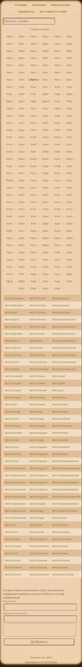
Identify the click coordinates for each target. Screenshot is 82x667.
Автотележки (60, 440)
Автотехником (61, 560)
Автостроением (39, 546)
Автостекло (12, 447)
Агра (69, 87)
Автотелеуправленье (65, 489)
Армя (57, 238)
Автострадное (38, 461)
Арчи (33, 252)
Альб (33, 144)
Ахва (33, 281)
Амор (33, 159)
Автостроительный (64, 369)
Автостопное (13, 574)
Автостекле (12, 440)
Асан (45, 252)
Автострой (58, 376)
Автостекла (12, 418)
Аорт (9, 216)
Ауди (33, 274)
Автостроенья (61, 305)
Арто (33, 245)
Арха (57, 245)
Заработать (26, 11)
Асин (69, 252)
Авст (45, 58)
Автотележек (60, 404)
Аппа (69, 216)
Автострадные (38, 489)
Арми (45, 238)
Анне (33, 180)
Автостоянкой (38, 390)
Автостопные (37, 319)
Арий (57, 231)
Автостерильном (15, 496)
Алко (22, 137)
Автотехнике (60, 546)
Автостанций (13, 390)
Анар (45, 166)
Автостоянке (37, 376)
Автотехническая (63, 574)
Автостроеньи (61, 298)
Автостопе (11, 553)
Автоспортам (13, 326)
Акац (9, 115)
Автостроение (38, 539)
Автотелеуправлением (66, 468)
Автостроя (58, 383)
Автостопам (12, 539)
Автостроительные (64, 362)
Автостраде (36, 440)
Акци (21, 130)
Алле (33, 137)
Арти (22, 245)
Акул (57, 123)
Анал (21, 166)
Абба (21, 36)
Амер (57, 151)
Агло (57, 87)
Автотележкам (61, 418)
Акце (9, 130)
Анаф (57, 166)
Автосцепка (59, 397)
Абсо (9, 43)
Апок (33, 216)
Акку (57, 115)
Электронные (60, 4)
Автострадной (38, 468)
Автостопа (11, 532)
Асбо (57, 252)
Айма (57, 108)
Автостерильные (15, 510)
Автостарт (11, 404)
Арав (45, 223)
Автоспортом (13, 355)
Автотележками (62, 425)
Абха (33, 43)
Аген (33, 87)
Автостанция (13, 397)
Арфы (45, 245)
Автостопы (36, 347)
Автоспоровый (14, 305)
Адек (57, 94)
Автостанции (13, 383)
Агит (45, 87)
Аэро (69, 281)
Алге (33, 130)
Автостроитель (61, 312)
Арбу (9, 231)
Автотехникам (61, 532)
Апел (21, 216)
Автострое (35, 525)
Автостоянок (37, 404)
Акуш (69, 123)
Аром (69, 238)
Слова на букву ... (41, 29)
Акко (33, 115)
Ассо (57, 259)
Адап (45, 94)
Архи (9, 252)
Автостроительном (64, 347)
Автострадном (38, 475)
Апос (57, 216)
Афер (69, 274)
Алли (45, 137)
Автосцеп (58, 390)
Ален (57, 130)
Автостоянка (37, 355)
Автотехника (60, 525)
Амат (33, 151)
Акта (21, 123)
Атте (21, 274)
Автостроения (38, 560)
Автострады (36, 517)
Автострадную (38, 482)
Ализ (69, 130)
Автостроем (36, 532)
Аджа (69, 94)
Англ (21, 173)
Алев (45, 130)
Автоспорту (12, 362)
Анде (45, 173)
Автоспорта (12, 319)
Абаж (9, 36)
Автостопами (13, 546)
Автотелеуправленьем (66, 496)
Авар (69, 43)
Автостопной (37, 298)
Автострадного (38, 454)
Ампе (45, 159)
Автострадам (37, 425)
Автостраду (36, 510)
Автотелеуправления (65, 482)
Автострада (36, 418)
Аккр (45, 115)
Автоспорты (12, 369)
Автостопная (13, 560)
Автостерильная (15, 468)
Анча (69, 209)
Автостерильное (15, 482)
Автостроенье (38, 567)
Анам (33, 166)
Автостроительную (64, 355)
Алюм (9, 151)
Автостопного (13, 567)
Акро (69, 115)
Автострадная (38, 447)
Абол (45, 36)
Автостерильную (15, 503)
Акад (69, 108)
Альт (57, 144)
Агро (9, 94)
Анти (9, 187)
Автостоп (10, 525)
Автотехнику (60, 567)
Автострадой (37, 503)
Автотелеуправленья (65, 503)
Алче (21, 144)
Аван (45, 43)
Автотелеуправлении (65, 475)
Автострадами (38, 432)
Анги (9, 173)
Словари (21, 4)
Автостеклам (13, 425)
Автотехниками (62, 539)
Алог (69, 137)
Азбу (69, 101)
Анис (21, 180)
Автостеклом (13, 454)
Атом (9, 274)
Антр (45, 209)
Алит (9, 137)
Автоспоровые (14, 298)
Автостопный (37, 326)
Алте (9, 144)
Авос (33, 58)
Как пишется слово (53, 11)
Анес (69, 173)
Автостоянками (39, 369)
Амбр (45, 151)
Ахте (45, 281)
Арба (69, 223)
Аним (9, 180)
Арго (21, 231)
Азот (21, 108)
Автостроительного (64, 326)
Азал (57, 101)
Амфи (69, 159)
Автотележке (60, 432)
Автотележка (60, 411)
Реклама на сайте (41, 660)
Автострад (35, 411)
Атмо (69, 266)
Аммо (21, 159)
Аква (21, 115)
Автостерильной (15, 489)
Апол (45, 216)
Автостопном (37, 305)
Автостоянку (37, 397)
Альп (45, 144)
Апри (21, 223)
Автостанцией (13, 376)
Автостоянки (37, 383)
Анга (69, 166)
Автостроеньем (39, 574)
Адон (21, 101)
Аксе (9, 123)
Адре (33, 101)
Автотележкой (61, 447)
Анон (57, 180)
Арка (9, 238)
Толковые (39, 4)
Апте (33, 223)
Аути (57, 274)
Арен (33, 231)
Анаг (9, 166)
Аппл (9, 223)
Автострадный (38, 496)
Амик (69, 151)
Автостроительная (63, 319)
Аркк (21, 238)
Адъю (45, 101)
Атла (57, 266)
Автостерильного (15, 475)
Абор (57, 36)
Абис (33, 36)
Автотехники (60, 553)
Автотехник (59, 517)
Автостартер (12, 411)
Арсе (9, 245)
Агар (21, 87)
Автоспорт (11, 312)
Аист (45, 108)
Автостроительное (63, 333)
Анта (69, 180)
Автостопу (35, 340)
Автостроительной (64, 340)
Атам (45, 266)
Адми (9, 101)
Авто (57, 58)
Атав (33, 266)
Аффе (21, 281)
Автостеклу (12, 461)
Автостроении (38, 553)
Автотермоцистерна (64, 510)
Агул (33, 94)
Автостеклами (13, 432)
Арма (33, 238)
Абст (21, 43)
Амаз (21, 151)
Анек (57, 173)
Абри (69, 36)
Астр (69, 259)
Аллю (57, 137)
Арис (69, 231)
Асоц (9, 259)
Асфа (21, 266)
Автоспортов (13, 347)
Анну (45, 180)
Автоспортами (14, 333)
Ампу (57, 159)
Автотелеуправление (65, 461)
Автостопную (37, 312)
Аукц (45, 274)
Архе (69, 245)
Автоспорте (12, 340)
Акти (33, 123)
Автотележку (60, 454)
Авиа (9, 51)
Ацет (57, 281)
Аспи (22, 259)
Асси (33, 259)
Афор (9, 281)
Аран (57, 223)
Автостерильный (15, 517)
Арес (45, 231)
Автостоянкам (38, 362)
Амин (9, 159)
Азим (9, 108)
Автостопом (36, 333)
